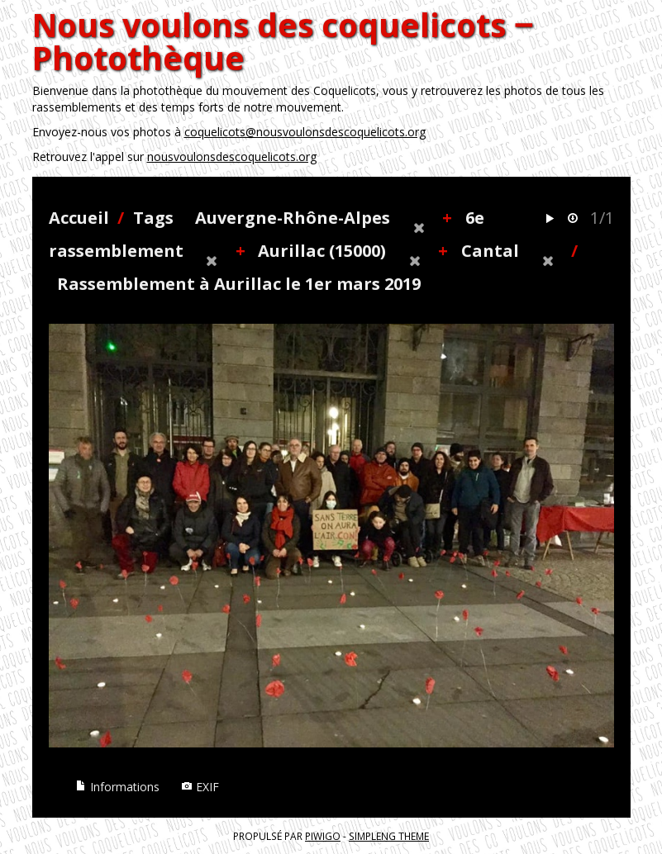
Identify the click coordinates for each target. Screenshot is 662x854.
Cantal (490, 251)
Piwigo (323, 835)
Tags (153, 217)
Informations (117, 787)
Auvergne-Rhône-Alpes (292, 217)
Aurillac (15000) (322, 251)
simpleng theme (389, 835)
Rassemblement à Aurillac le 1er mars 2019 (239, 284)
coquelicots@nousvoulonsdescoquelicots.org (305, 132)
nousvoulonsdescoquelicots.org (232, 156)
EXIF (200, 787)
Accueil (79, 217)
